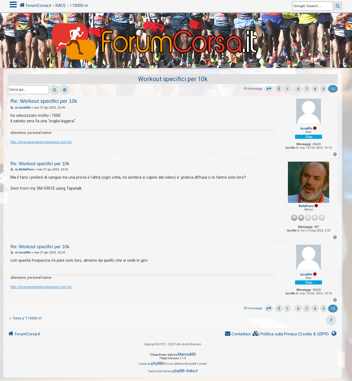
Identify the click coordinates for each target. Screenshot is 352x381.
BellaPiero (306, 206)
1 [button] (287, 88)
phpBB (157, 363)
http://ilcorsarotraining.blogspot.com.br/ (41, 142)
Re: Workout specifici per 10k (43, 101)
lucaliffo (306, 128)
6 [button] (298, 88)
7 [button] (307, 88)
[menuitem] (290, 334)
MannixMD (187, 354)
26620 (316, 144)
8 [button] (315, 88)
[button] (269, 88)
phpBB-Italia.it (185, 370)
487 (316, 227)
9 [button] (323, 88)
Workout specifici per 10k (173, 79)
